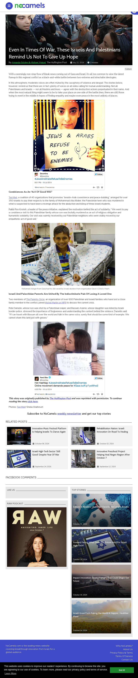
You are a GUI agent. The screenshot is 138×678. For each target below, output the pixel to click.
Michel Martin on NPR (55, 302)
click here (32, 401)
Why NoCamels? (124, 645)
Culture (128, 69)
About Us (128, 649)
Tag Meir (13, 197)
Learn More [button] (10, 673)
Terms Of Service (124, 656)
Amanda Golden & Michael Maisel (29, 62)
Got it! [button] (122, 670)
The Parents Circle (35, 299)
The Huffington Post (60, 398)
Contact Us (127, 659)
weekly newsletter (69, 414)
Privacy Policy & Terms (121, 652)
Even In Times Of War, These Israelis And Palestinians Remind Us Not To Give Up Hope (64, 53)
